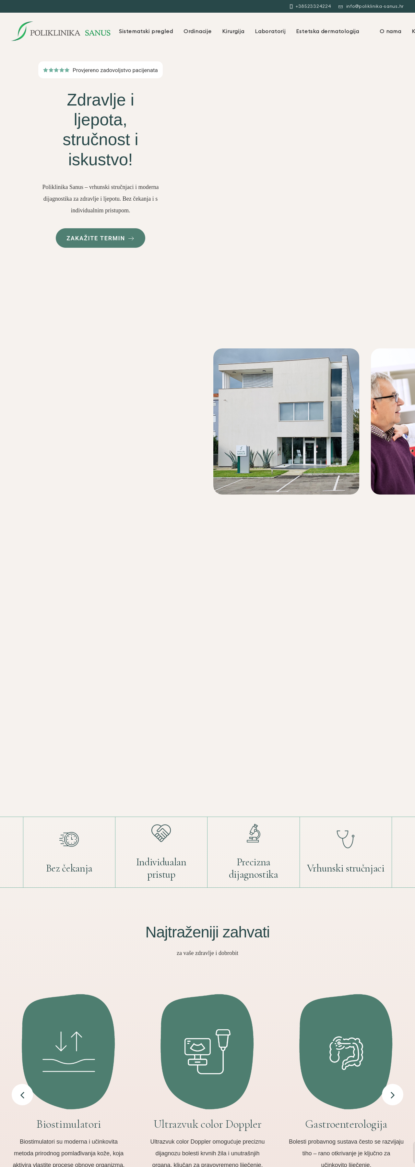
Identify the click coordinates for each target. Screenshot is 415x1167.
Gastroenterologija (346, 1124)
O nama (390, 31)
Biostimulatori (68, 1124)
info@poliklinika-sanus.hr (375, 6)
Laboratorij (270, 31)
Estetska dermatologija (327, 31)
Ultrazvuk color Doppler (208, 1124)
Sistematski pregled (146, 31)
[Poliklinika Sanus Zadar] (60, 31)
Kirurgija (233, 31)
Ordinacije (198, 31)
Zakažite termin (100, 238)
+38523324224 (313, 6)
